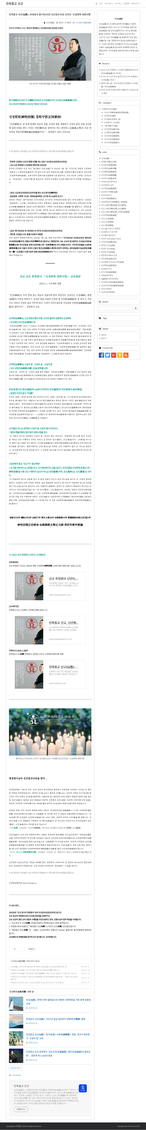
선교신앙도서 (106, 195)
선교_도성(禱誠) (107, 218)
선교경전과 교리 (107, 185)
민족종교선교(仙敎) (109, 109)
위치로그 (118, 4)
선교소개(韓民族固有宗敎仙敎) (116, 112)
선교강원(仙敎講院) (112, 136)
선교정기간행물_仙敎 (109, 192)
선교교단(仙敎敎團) (109, 175)
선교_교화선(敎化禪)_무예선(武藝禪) (115, 212)
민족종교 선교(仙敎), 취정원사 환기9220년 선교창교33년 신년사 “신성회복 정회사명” (50, 14)
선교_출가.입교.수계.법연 (110, 228)
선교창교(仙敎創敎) (109, 165)
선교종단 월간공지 (108, 235)
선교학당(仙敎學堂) (109, 265)
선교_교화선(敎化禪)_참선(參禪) (113, 205)
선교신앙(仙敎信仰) (109, 242)
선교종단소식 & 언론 (109, 232)
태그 (101, 4)
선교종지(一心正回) (112, 122)
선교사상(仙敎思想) (112, 139)
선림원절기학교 (107, 275)
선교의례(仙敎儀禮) (109, 215)
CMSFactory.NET (134, 1126)
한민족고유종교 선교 (109, 255)
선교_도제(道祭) (107, 222)
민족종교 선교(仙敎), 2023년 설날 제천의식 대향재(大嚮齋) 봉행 (34, 970)
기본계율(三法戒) (111, 126)
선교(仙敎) (105, 158)
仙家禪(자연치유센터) (109, 279)
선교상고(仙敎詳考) (109, 178)
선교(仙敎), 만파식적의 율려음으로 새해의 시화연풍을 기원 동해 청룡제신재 (37, 967)
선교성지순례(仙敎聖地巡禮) (112, 285)
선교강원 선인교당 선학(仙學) (112, 262)
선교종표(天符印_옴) (112, 119)
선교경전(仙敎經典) (109, 188)
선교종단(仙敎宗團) (82, 23)
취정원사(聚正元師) (109, 161)
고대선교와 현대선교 (109, 182)
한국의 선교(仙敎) (108, 245)
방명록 (126, 4)
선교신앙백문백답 (108, 292)
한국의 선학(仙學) (108, 252)
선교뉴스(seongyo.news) (111, 238)
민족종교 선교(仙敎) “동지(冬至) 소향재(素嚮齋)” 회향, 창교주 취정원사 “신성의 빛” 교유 (42, 973)
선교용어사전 (106, 269)
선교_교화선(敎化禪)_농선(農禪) (113, 208)
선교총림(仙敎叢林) (109, 172)
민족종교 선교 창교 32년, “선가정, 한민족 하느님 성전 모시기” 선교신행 (36, 983)
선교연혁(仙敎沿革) (112, 129)
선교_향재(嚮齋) (107, 225)
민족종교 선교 (14, 3)
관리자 (103, 335)
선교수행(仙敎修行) (112, 142)
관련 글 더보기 (16, 1068)
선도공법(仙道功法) (109, 258)
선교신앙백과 (106, 289)
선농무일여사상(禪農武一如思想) (114, 202)
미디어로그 (109, 4)
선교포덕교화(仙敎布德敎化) (112, 282)
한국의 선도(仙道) (108, 248)
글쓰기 (103, 338)
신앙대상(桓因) (110, 116)
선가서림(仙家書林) (109, 272)
